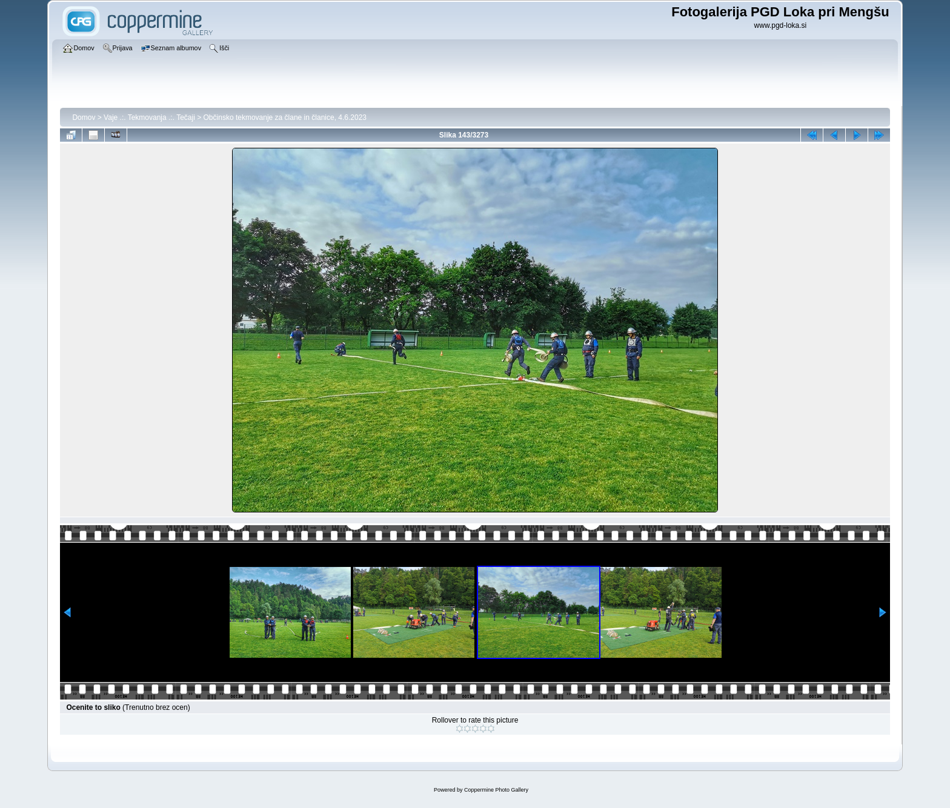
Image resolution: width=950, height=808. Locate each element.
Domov (83, 117)
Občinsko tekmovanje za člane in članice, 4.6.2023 (285, 117)
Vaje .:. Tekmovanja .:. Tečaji (149, 117)
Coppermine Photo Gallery (496, 790)
